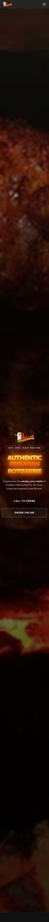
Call (8, 917)
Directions (41, 917)
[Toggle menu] (44, 4)
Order (25, 917)
